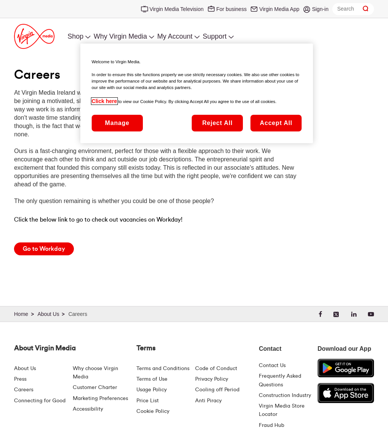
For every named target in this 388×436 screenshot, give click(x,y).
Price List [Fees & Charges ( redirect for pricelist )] (147, 400)
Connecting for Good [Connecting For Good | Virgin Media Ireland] (40, 400)
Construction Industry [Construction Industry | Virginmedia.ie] (285, 395)
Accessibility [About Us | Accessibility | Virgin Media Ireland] (88, 409)
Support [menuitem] (215, 36)
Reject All (217, 123)
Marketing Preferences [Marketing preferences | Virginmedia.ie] (100, 398)
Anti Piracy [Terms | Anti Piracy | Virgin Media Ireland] (208, 400)
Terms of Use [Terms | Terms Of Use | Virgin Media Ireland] (151, 379)
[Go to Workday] (44, 248)
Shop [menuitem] (75, 36)
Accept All (276, 123)
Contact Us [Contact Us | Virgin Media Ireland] (272, 365)
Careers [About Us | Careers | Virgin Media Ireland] (23, 389)
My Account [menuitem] (174, 36)
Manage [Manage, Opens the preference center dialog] (117, 123)
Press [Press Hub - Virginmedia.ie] (20, 379)
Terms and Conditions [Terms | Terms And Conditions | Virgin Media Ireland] (162, 368)
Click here (104, 101)
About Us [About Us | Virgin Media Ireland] (25, 368)
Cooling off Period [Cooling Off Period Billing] (217, 389)
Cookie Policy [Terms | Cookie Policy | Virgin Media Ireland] (152, 411)
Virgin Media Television (177, 9)
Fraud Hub (271, 425)
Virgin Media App (279, 9)
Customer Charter (95, 387)
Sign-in (320, 9)
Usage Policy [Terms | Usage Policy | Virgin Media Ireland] (151, 389)
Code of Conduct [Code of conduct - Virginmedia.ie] (216, 368)
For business (231, 9)
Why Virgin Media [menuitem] (120, 36)
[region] (196, 93)
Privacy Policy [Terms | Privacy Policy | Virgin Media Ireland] (211, 379)
